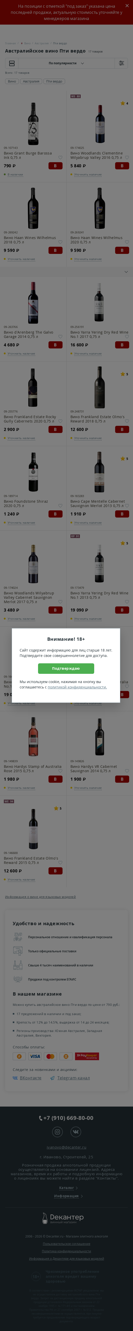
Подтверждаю (66, 668)
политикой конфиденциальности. (77, 687)
